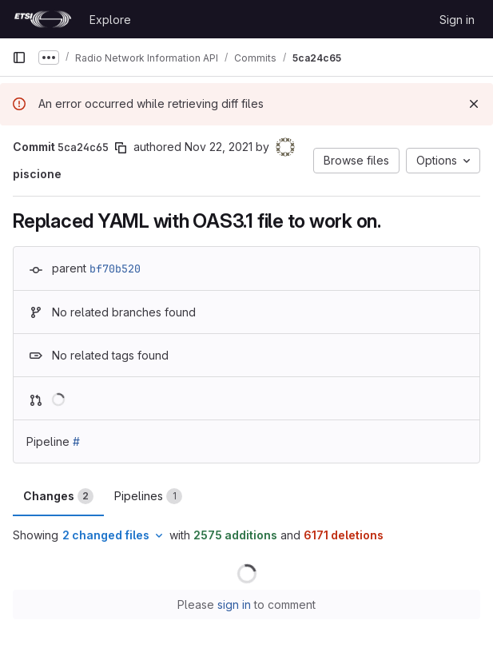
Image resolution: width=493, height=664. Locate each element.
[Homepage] (43, 19)
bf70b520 (115, 268)
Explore (110, 19)
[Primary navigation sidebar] (19, 57)
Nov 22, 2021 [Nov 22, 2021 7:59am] (218, 146)
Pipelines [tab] (148, 496)
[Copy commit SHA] (120, 147)
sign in (234, 604)
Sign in (457, 19)
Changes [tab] (58, 496)
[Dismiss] (473, 103)
